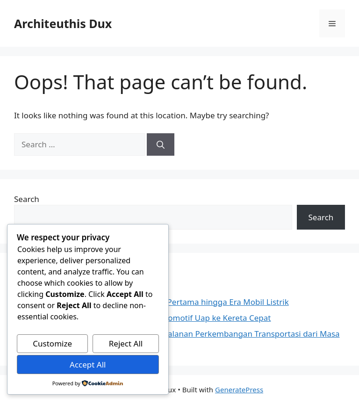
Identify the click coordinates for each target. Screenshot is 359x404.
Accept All (88, 364)
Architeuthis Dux (63, 23)
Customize (52, 343)
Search (26, 199)
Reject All (126, 343)
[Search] (160, 144)
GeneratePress (239, 389)
